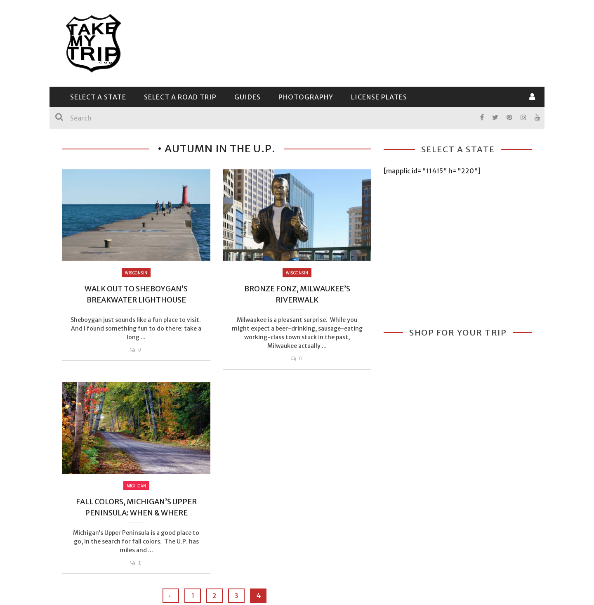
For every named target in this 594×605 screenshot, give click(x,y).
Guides (247, 97)
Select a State (98, 97)
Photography (305, 97)
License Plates (379, 97)
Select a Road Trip (180, 97)
